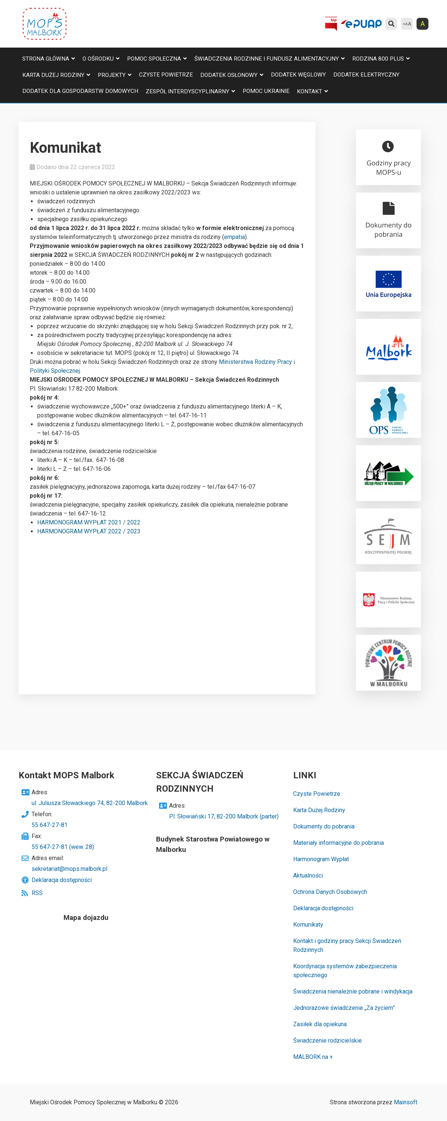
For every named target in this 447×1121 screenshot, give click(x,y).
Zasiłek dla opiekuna (320, 1024)
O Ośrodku (98, 58)
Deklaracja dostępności (62, 879)
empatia (234, 236)
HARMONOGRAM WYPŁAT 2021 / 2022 (88, 522)
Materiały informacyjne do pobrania (338, 842)
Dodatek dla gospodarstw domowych (80, 91)
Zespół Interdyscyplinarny (187, 91)
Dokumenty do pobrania (323, 826)
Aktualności (308, 875)
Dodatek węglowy (298, 74)
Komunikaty (308, 924)
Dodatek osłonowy (228, 75)
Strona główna (45, 58)
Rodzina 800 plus (378, 58)
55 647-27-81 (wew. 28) (63, 846)
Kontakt (309, 91)
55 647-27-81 (50, 824)
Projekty (112, 75)
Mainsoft (405, 1102)
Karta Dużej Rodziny (53, 75)
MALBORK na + (313, 1056)
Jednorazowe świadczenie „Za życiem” (344, 1007)
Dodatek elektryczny (366, 74)
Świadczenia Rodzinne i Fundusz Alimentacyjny (266, 58)
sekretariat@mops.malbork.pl (69, 868)
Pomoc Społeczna (154, 58)
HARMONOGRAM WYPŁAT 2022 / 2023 (88, 531)
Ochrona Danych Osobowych (330, 891)
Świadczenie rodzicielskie (327, 1040)
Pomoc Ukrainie (266, 91)
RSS (37, 893)
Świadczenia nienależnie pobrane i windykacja (352, 991)
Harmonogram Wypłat (321, 859)
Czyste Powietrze (166, 74)
